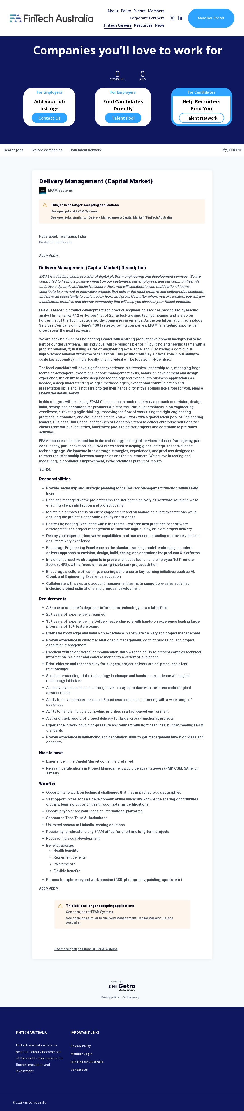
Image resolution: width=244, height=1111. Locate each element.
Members (156, 10)
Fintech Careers (118, 25)
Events (140, 10)
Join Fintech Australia (87, 1062)
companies (47, 150)
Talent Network (201, 118)
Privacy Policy (81, 1046)
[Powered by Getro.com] (122, 985)
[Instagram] (172, 18)
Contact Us (49, 118)
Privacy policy (110, 997)
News (160, 25)
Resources (143, 25)
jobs (13, 150)
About (113, 10)
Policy (126, 10)
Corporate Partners (147, 18)
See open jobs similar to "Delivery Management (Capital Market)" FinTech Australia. (112, 217)
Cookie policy (130, 997)
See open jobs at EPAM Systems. (75, 211)
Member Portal (211, 18)
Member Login (81, 1054)
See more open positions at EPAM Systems (86, 949)
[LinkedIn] (180, 18)
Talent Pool (123, 118)
